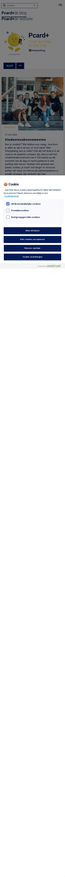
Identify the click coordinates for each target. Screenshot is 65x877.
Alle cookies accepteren (32, 239)
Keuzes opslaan (32, 248)
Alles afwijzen (33, 230)
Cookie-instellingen (32, 257)
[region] (32, 526)
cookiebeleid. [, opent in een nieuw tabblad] (11, 196)
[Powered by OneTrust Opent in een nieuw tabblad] (50, 267)
